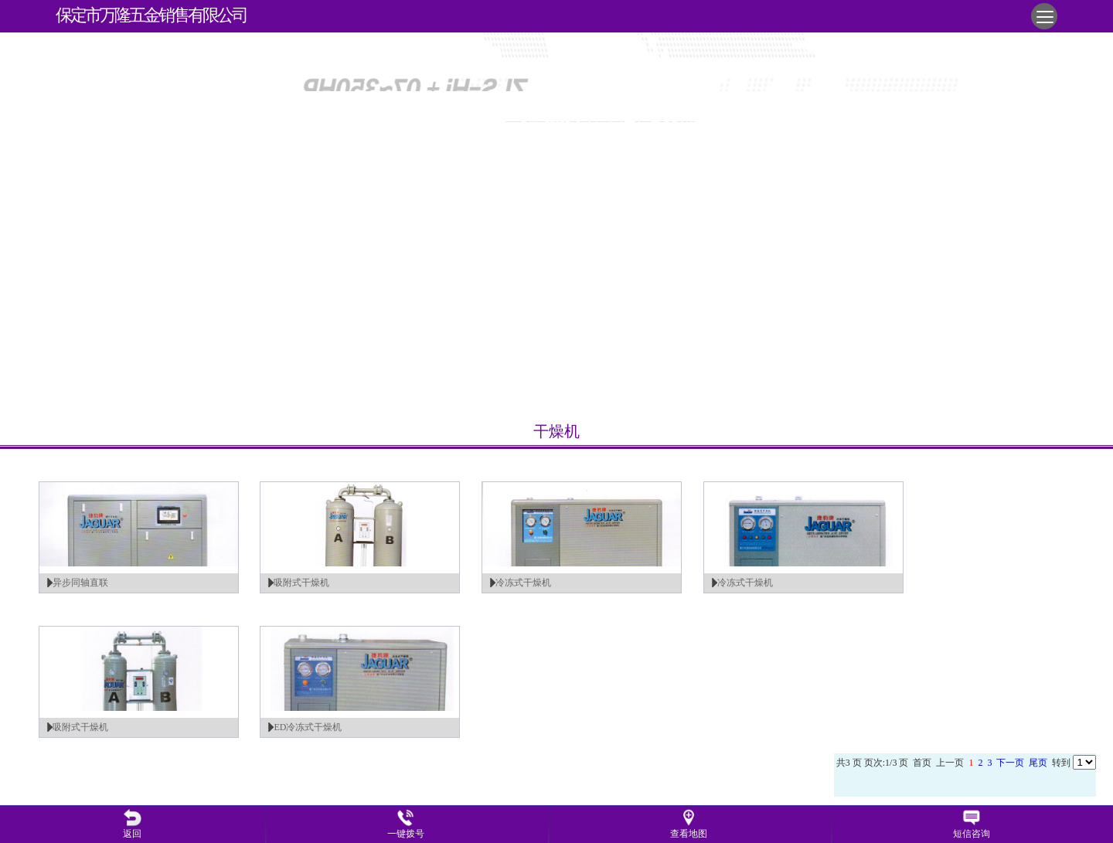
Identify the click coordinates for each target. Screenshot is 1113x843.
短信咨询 (971, 833)
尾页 (1038, 762)
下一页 (1010, 762)
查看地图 (688, 833)
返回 (132, 833)
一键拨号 (405, 833)
